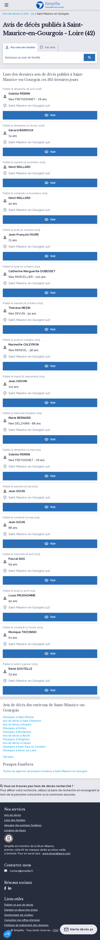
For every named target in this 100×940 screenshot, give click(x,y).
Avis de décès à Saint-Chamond (22, 720)
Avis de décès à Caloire (17, 743)
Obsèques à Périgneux (16, 739)
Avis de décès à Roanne (17, 724)
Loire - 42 (28, 13)
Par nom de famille (20, 47)
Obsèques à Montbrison (17, 732)
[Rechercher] (89, 57)
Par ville (47, 47)
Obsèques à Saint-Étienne (18, 717)
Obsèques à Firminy (14, 728)
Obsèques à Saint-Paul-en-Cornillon (24, 746)
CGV (55, 930)
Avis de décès (11, 13)
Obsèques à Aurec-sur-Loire (19, 750)
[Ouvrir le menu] (6, 5)
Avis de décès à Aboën (16, 735)
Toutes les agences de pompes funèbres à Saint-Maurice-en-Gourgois (45, 771)
